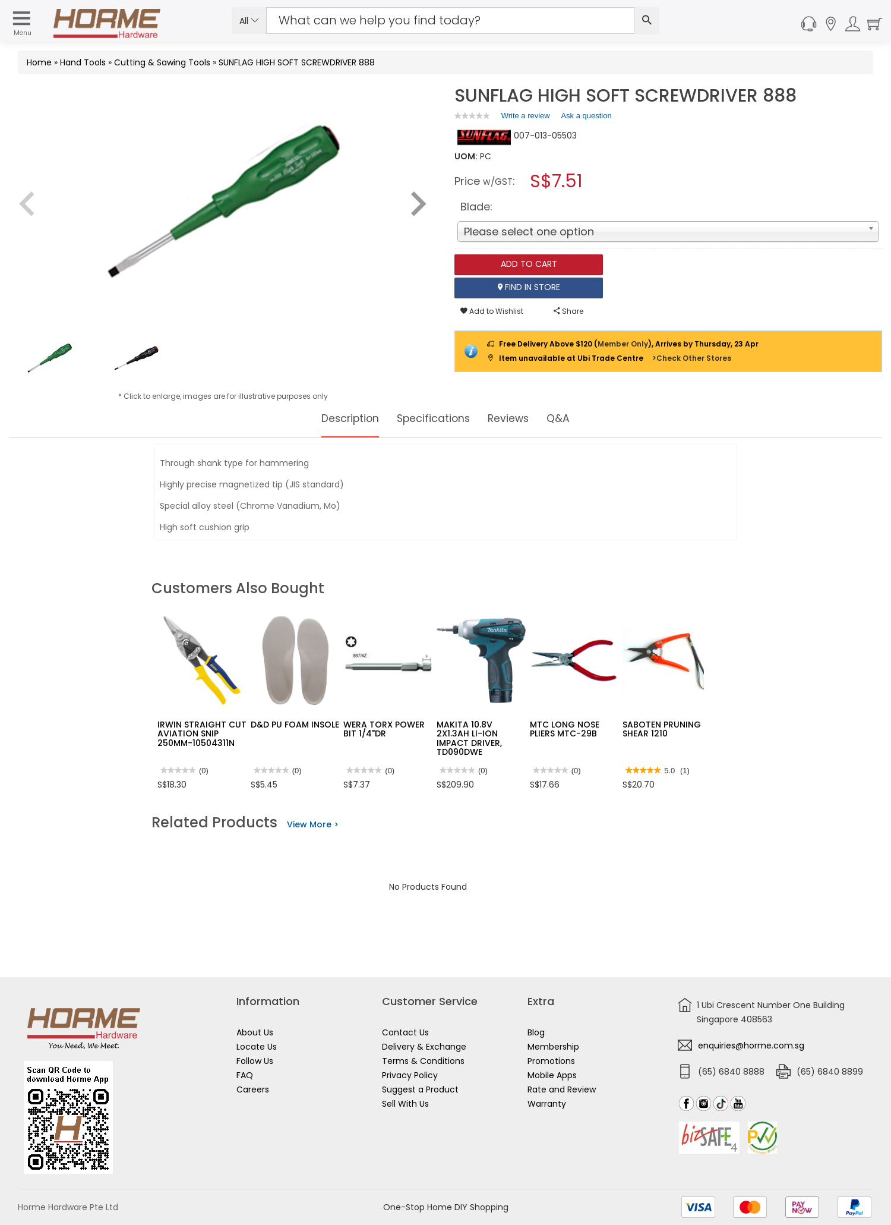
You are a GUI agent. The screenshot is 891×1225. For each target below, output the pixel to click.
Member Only (623, 344)
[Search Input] (450, 20)
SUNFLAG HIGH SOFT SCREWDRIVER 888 (297, 62)
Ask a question (586, 115)
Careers (252, 1089)
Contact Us (405, 1032)
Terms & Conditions (423, 1061)
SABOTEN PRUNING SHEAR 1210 (662, 729)
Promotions (551, 1061)
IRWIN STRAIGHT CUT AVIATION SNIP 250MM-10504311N (202, 734)
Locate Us (256, 1047)
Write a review (525, 117)
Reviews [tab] (517, 418)
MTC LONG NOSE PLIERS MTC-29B (564, 729)
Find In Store (529, 288)
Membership (553, 1047)
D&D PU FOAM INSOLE (295, 724)
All (249, 21)
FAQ (244, 1075)
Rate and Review (561, 1089)
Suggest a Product (420, 1089)
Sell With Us (405, 1104)
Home (39, 62)
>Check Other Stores (691, 358)
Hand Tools (83, 62)
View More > (313, 824)
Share (568, 311)
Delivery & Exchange (424, 1047)
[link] (472, 115)
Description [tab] (340, 418)
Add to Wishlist (491, 311)
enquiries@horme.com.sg (751, 1045)
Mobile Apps (552, 1075)
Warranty (546, 1104)
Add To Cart (529, 264)
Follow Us (254, 1061)
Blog (536, 1032)
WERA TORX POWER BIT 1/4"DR (384, 729)
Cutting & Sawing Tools (162, 62)
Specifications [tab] (434, 418)
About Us (254, 1032)
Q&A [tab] (572, 418)
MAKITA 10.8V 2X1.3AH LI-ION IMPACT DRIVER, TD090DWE (469, 738)
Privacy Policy (410, 1075)
